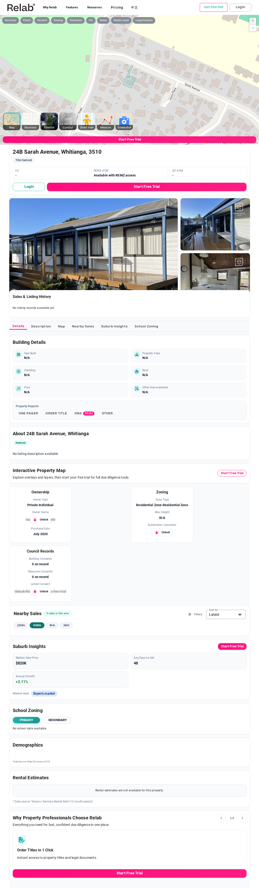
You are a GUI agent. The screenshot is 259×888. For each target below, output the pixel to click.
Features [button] (72, 7)
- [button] (252, 28)
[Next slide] (242, 818)
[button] (226, 614)
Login (240, 7)
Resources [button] (94, 7)
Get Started (213, 7)
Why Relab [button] (50, 7)
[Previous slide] (221, 818)
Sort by (213, 610)
